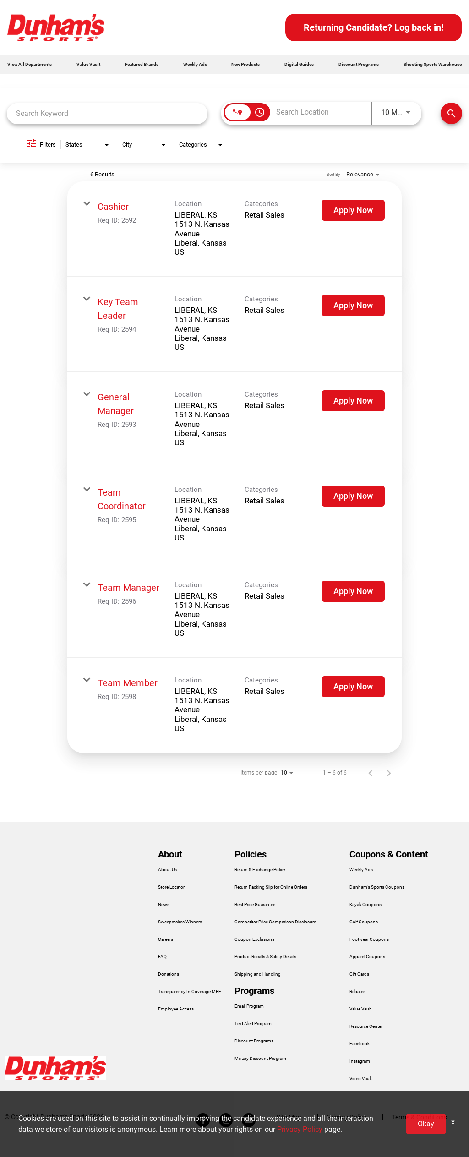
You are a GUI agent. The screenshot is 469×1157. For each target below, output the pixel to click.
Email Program (249, 1006)
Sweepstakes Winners (180, 922)
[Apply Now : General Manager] (353, 400)
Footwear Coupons (369, 939)
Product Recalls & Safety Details (265, 957)
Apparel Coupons (367, 957)
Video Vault (360, 1078)
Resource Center (365, 1026)
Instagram (359, 1061)
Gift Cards (359, 974)
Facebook (359, 1044)
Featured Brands (141, 64)
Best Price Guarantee (254, 904)
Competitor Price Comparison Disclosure (275, 922)
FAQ (162, 957)
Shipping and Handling (257, 974)
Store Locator (171, 887)
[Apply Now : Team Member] (353, 686)
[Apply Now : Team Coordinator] (353, 496)
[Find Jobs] (451, 113)
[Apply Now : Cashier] (353, 210)
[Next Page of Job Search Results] (389, 773)
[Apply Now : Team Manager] (353, 591)
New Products (245, 64)
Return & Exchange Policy (259, 870)
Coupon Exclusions (254, 939)
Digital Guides (299, 64)
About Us (167, 870)
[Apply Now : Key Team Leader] (353, 305)
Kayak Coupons (365, 904)
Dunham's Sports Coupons (376, 887)
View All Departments (29, 64)
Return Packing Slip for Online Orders (270, 887)
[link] (234, 229)
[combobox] (107, 113)
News (163, 904)
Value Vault (88, 64)
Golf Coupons (363, 922)
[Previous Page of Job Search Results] (370, 773)
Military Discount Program (260, 1058)
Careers (165, 939)
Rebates (357, 991)
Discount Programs (358, 64)
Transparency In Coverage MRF (189, 991)
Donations (168, 974)
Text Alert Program (253, 1023)
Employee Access (176, 1009)
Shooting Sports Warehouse (433, 64)
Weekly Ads (195, 64)
